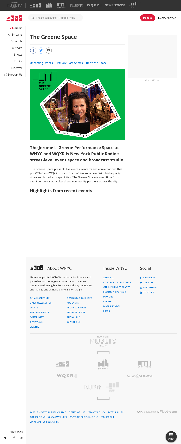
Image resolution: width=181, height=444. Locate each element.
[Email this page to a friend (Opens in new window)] (49, 51)
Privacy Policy (96, 412)
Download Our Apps (79, 298)
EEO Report (107, 417)
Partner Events (39, 313)
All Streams (15, 34)
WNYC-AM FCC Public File (44, 422)
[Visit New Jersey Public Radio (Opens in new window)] (66, 387)
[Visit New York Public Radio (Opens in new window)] (103, 341)
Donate (147, 17)
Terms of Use (77, 412)
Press (106, 311)
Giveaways (36, 322)
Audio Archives (76, 313)
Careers (108, 302)
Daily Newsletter (40, 303)
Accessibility (116, 412)
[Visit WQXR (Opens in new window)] (94, 5)
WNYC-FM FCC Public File (84, 417)
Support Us (13, 74)
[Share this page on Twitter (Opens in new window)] (41, 51)
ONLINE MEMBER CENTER (116, 287)
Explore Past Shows (70, 63)
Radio (18, 28)
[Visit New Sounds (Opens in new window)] (115, 5)
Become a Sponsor (114, 292)
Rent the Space (96, 63)
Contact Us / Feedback (117, 282)
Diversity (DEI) (112, 306)
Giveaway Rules (57, 417)
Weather (35, 327)
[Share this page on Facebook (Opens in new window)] (33, 51)
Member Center (167, 17)
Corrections (38, 417)
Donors (108, 297)
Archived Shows (76, 308)
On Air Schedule (40, 298)
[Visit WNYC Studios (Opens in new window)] (61, 5)
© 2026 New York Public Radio (48, 412)
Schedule (16, 41)
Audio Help (73, 317)
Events (34, 308)
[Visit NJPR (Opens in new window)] (76, 5)
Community (37, 317)
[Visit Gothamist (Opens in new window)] (49, 5)
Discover (16, 68)
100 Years (16, 48)
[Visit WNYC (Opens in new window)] (35, 5)
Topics (18, 61)
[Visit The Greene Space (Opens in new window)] (132, 5)
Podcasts (73, 303)
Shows (18, 54)
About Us (109, 278)
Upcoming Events (41, 63)
